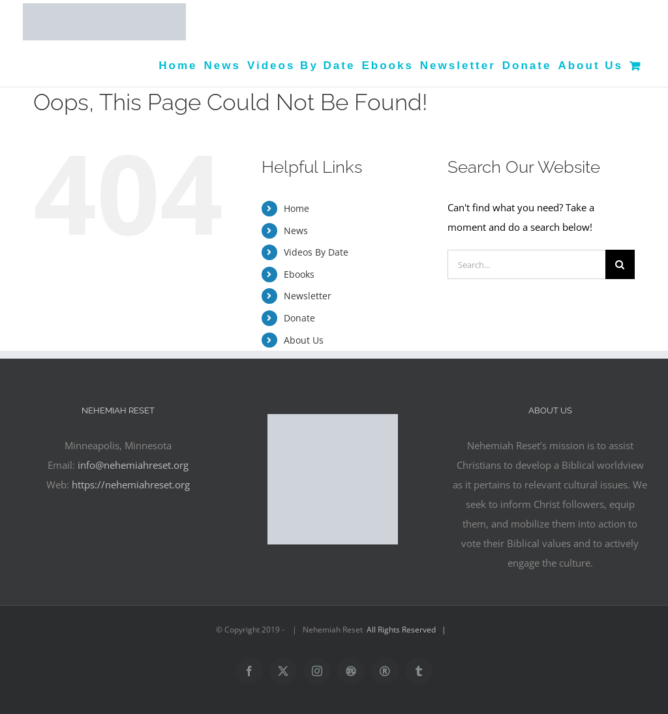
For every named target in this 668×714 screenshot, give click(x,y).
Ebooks (299, 274)
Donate (299, 318)
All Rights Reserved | (408, 629)
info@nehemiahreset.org (133, 464)
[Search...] (526, 264)
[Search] (620, 264)
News (296, 230)
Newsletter (307, 296)
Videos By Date (316, 252)
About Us (304, 340)
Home (296, 208)
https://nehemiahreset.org (131, 484)
